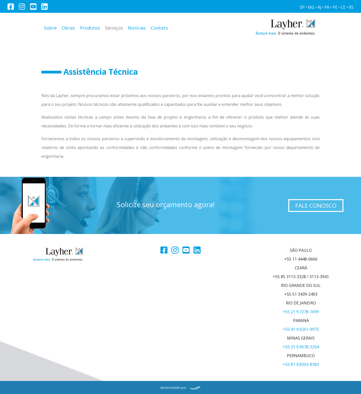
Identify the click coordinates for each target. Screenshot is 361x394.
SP (302, 7)
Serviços (114, 28)
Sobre (50, 28)
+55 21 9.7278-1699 (301, 311)
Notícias (137, 28)
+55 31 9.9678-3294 (301, 347)
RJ (319, 7)
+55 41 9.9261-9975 (301, 329)
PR (326, 7)
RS (351, 7)
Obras (68, 28)
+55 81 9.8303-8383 (301, 364)
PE (335, 7)
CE (343, 7)
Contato (159, 28)
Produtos (90, 28)
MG (311, 7)
